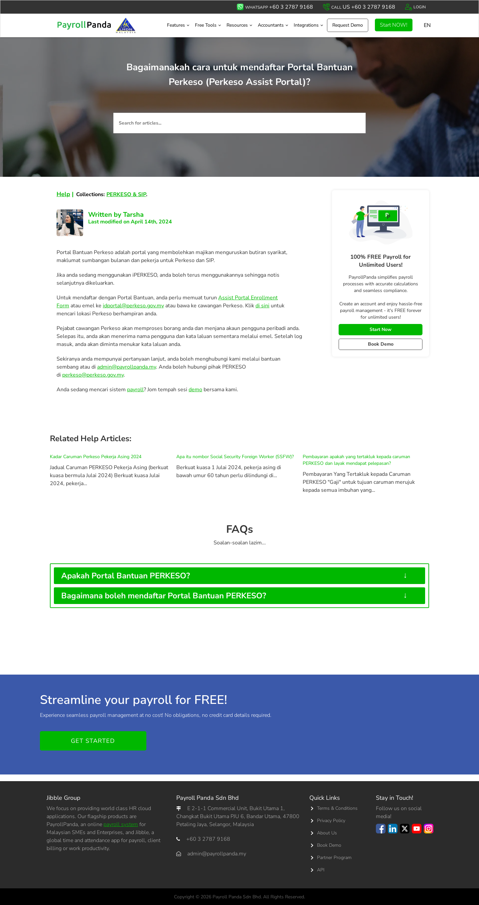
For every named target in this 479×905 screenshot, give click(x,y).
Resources (237, 25)
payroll (135, 389)
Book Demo (381, 344)
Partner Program (334, 857)
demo (195, 389)
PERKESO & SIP (126, 194)
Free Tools (206, 25)
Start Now (381, 329)
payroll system (120, 824)
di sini (262, 305)
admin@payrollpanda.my (126, 367)
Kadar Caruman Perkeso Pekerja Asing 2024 (95, 456)
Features (176, 25)
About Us (327, 833)
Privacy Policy (331, 820)
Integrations (306, 25)
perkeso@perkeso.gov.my (93, 375)
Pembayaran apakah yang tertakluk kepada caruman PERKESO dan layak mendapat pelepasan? (356, 459)
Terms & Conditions (337, 808)
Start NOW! (393, 25)
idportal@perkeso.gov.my (133, 305)
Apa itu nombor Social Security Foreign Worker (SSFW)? (235, 456)
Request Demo (347, 25)
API (320, 870)
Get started (93, 741)
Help (63, 194)
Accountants (271, 25)
